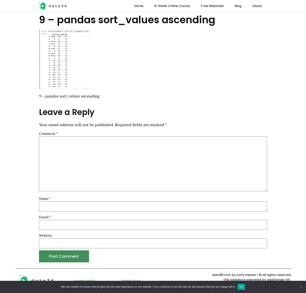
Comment (48, 133)
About (257, 6)
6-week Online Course (172, 6)
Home (138, 6)
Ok (241, 286)
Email (45, 217)
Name (45, 198)
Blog (238, 6)
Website (45, 235)
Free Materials (212, 6)
